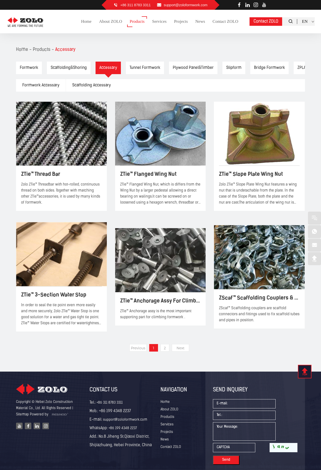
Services (167, 424)
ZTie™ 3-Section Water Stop (53, 294)
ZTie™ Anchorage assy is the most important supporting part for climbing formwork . (155, 314)
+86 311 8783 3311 (135, 5)
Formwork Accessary (40, 85)
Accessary (65, 49)
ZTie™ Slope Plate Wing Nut (251, 174)
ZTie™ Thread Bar (40, 174)
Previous (138, 348)
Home (22, 49)
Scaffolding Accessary (91, 85)
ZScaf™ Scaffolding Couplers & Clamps (259, 297)
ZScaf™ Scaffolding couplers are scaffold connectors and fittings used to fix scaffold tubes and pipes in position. (259, 314)
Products (41, 49)
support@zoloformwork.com (186, 5)
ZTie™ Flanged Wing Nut (148, 174)
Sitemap (22, 414)
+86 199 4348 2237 (122, 428)
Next (180, 348)
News (164, 439)
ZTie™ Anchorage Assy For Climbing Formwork (160, 300)
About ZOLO (169, 409)
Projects (166, 432)
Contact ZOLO (266, 21)
